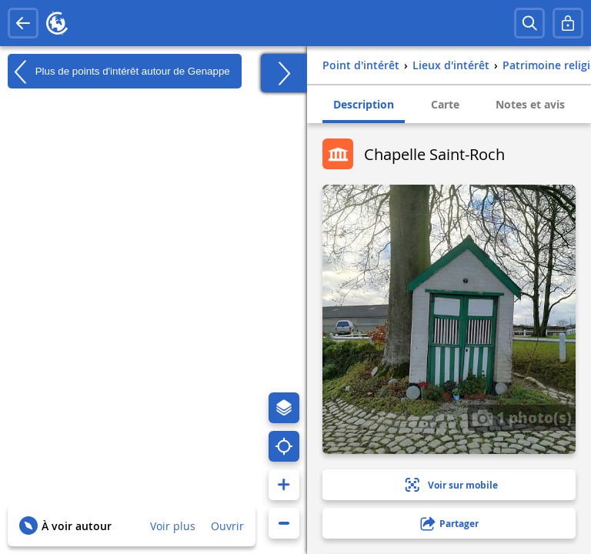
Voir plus (172, 526)
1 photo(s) (522, 417)
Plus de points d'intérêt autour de (119, 71)
